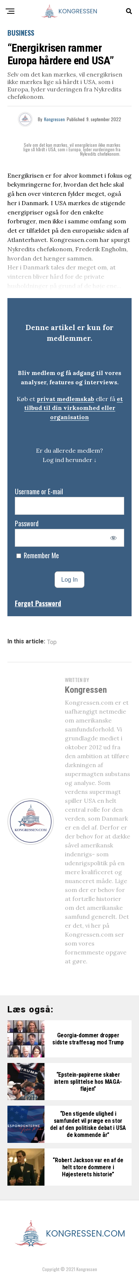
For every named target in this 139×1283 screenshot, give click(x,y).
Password (27, 523)
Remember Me (37, 555)
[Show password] (113, 538)
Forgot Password (38, 603)
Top (52, 642)
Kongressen (54, 119)
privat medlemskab (65, 399)
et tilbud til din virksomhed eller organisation (73, 408)
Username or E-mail (39, 491)
